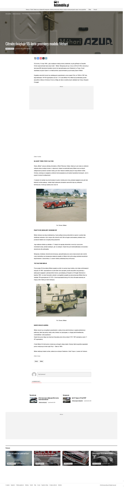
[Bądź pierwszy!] (64, 374)
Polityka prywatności (20, 485)
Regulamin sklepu (44, 485)
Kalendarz (60, 485)
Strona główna (8, 13)
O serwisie (8, 485)
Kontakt (31, 485)
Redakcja (27, 485)
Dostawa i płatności (53, 485)
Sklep (89, 9)
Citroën (36, 361)
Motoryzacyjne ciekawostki (79, 401)
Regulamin (13, 485)
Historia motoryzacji (16, 13)
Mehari (41, 361)
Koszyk (95, 9)
